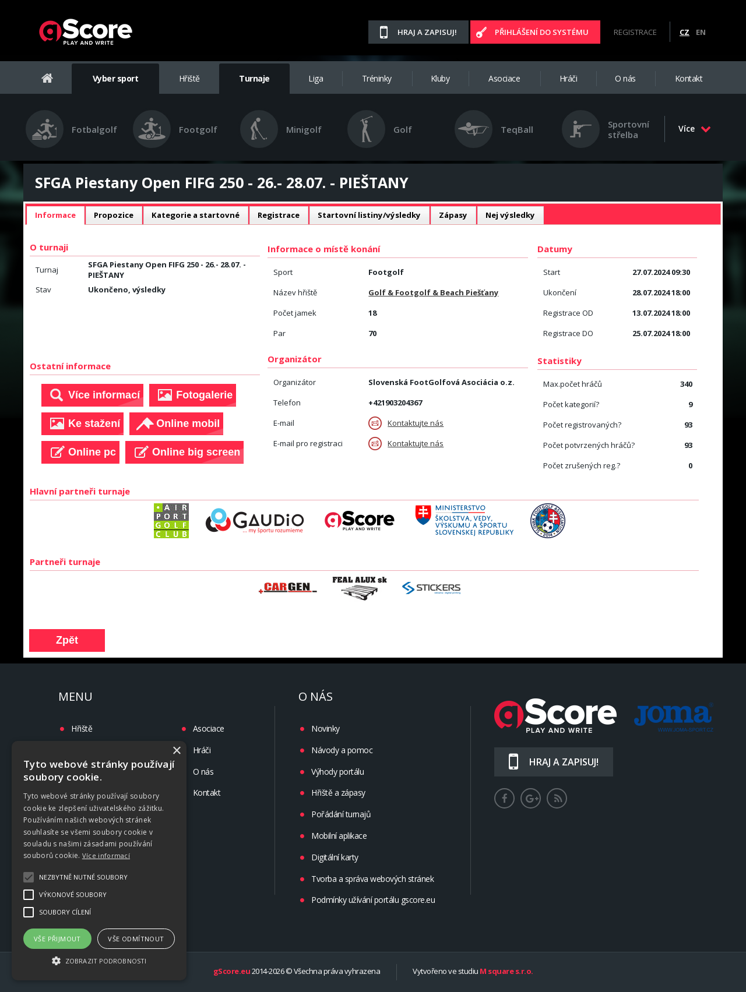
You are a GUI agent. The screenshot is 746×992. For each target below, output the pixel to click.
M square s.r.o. (506, 971)
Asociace (504, 78)
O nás (625, 78)
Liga (315, 78)
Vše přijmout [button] (57, 938)
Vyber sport (116, 78)
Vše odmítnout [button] (136, 938)
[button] (99, 960)
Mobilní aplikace (339, 835)
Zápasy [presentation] (453, 215)
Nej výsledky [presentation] (510, 215)
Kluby (440, 78)
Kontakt (689, 78)
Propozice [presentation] (113, 215)
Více (694, 128)
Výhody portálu (337, 771)
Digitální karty (334, 857)
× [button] (176, 751)
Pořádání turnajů (341, 814)
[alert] (99, 860)
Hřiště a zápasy (338, 792)
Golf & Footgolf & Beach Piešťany (433, 292)
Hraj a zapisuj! (427, 32)
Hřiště (189, 78)
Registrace (635, 32)
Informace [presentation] (55, 215)
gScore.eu (232, 971)
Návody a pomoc (341, 750)
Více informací (106, 855)
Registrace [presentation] (279, 215)
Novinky (325, 728)
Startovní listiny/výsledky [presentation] (369, 215)
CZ (684, 32)
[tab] (55, 215)
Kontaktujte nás (406, 423)
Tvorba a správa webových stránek (372, 878)
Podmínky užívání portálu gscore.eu (373, 899)
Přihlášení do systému (542, 32)
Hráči (569, 78)
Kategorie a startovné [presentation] (196, 215)
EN (701, 32)
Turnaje (254, 78)
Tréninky (377, 78)
